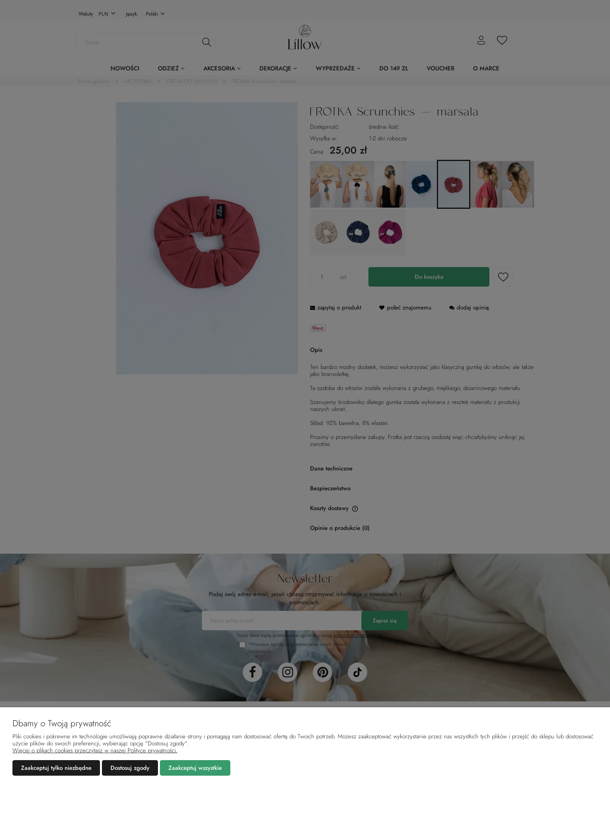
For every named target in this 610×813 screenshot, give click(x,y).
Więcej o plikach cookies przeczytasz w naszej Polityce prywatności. (94, 750)
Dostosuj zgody (129, 768)
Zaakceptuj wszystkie (195, 768)
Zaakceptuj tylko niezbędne (56, 768)
